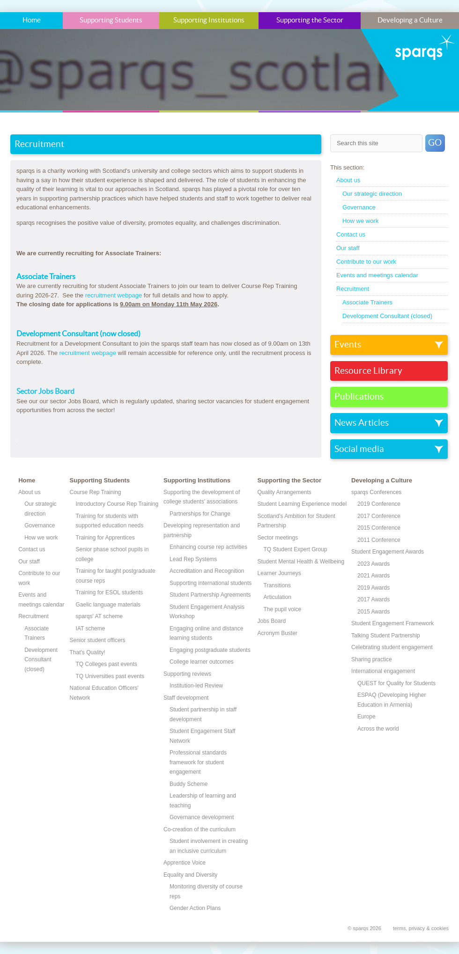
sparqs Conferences (376, 492)
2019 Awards (373, 587)
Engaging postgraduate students (210, 650)
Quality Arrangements (284, 492)
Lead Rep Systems (193, 559)
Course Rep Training (95, 492)
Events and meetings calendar (377, 275)
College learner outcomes (202, 661)
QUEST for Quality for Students (396, 683)
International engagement (383, 671)
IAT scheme (90, 628)
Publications (359, 396)
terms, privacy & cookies (421, 928)
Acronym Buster (277, 633)
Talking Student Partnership (385, 635)
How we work (360, 220)
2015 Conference (378, 528)
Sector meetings (278, 537)
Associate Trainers (367, 302)
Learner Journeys (279, 573)
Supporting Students (111, 20)
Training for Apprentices (105, 537)
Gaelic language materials (108, 604)
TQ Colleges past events (106, 664)
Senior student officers (98, 640)
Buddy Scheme (188, 784)
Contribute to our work (366, 261)
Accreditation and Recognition (207, 571)
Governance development (202, 817)
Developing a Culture (410, 20)
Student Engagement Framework (392, 623)
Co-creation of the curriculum (199, 829)
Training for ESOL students (109, 592)
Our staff (348, 247)
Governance (359, 207)
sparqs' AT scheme (99, 616)
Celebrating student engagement (392, 647)
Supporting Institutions (208, 20)
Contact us (350, 234)
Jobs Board (272, 621)
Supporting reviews (187, 674)
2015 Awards (373, 611)
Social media (359, 449)
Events (347, 344)
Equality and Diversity (190, 875)
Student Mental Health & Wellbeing (301, 561)
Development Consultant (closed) (387, 315)
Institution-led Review (196, 685)
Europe (366, 716)
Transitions (277, 585)
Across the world (378, 728)
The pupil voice (283, 609)
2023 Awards (373, 564)
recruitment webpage (113, 295)
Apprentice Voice (184, 862)
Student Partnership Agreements (210, 595)
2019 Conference (378, 504)
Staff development (185, 698)
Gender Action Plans (195, 908)
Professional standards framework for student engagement (198, 762)
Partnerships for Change (200, 513)
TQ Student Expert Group (295, 549)
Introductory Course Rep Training (117, 504)
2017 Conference (378, 516)
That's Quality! (87, 652)
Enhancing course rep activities (208, 547)
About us (348, 180)
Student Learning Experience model (302, 504)
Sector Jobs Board (45, 391)
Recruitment (352, 288)
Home (31, 20)
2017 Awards (373, 599)
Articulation (277, 597)
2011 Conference (378, 540)
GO (435, 143)
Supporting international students (211, 583)
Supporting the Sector (309, 20)
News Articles (361, 423)
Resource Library (368, 371)
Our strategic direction (372, 193)
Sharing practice (371, 659)
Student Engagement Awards (387, 551)
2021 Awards (373, 575)
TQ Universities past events (110, 676)
